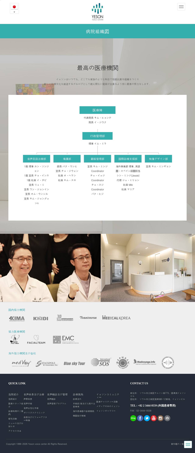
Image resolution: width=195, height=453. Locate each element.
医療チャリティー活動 (107, 401)
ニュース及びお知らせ (15, 425)
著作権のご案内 (178, 443)
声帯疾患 (28, 398)
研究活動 (12, 418)
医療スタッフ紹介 (15, 405)
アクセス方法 (14, 430)
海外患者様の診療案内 (83, 411)
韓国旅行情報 (79, 415)
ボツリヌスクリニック (34, 412)
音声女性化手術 (31, 408)
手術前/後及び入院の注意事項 (84, 405)
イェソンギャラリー (105, 410)
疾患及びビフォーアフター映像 (35, 419)
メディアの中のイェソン (108, 406)
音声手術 (28, 403)
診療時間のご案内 (15, 413)
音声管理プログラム (56, 403)
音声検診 (51, 398)
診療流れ (77, 398)
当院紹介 (12, 398)
